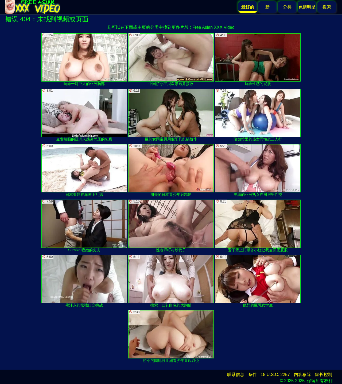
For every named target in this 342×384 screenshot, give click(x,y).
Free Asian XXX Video (213, 27)
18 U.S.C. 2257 (275, 374)
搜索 (326, 7)
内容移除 (302, 374)
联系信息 (235, 374)
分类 (287, 7)
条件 (252, 374)
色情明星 (307, 7)
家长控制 (323, 374)
